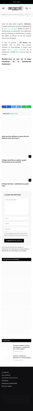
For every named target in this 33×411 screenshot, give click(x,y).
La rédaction (5, 372)
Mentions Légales (7, 386)
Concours (6, 340)
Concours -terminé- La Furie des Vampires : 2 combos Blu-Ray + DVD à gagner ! (21, 347)
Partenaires (5, 380)
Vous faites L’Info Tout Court (10, 378)
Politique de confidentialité (9, 383)
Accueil (3, 14)
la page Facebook (18, 49)
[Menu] (3, 8)
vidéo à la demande (10, 29)
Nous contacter (6, 375)
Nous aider (16, 1)
